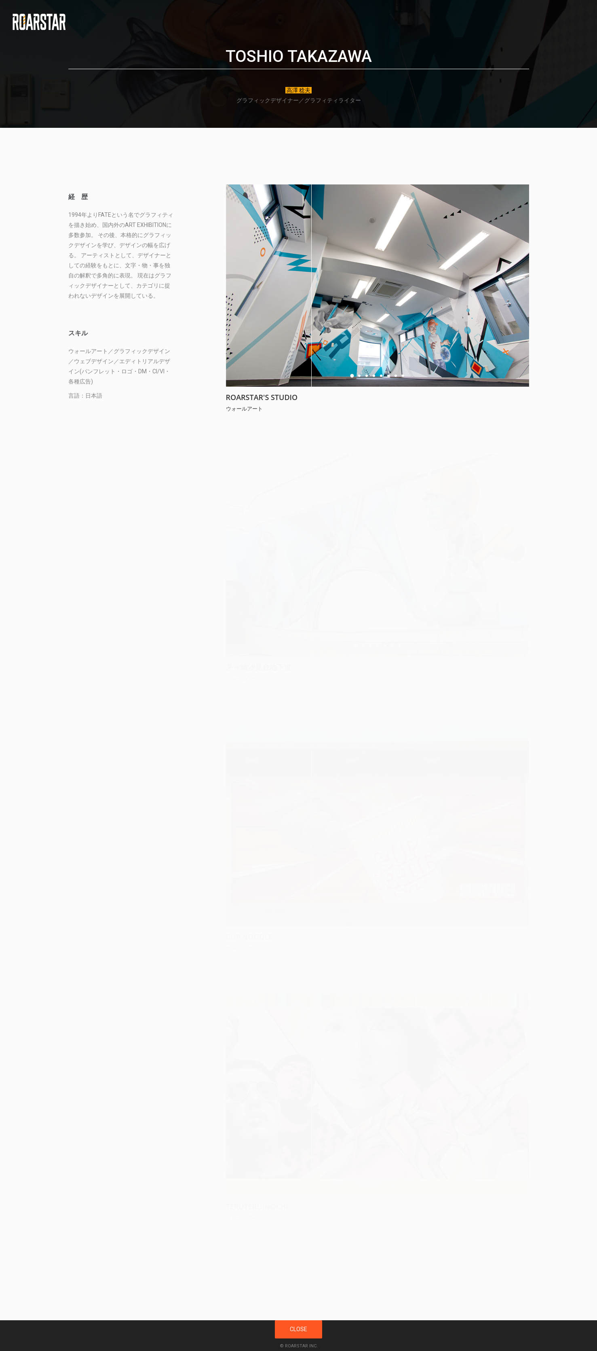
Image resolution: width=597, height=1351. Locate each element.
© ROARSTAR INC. (299, 1346)
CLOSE (298, 1329)
